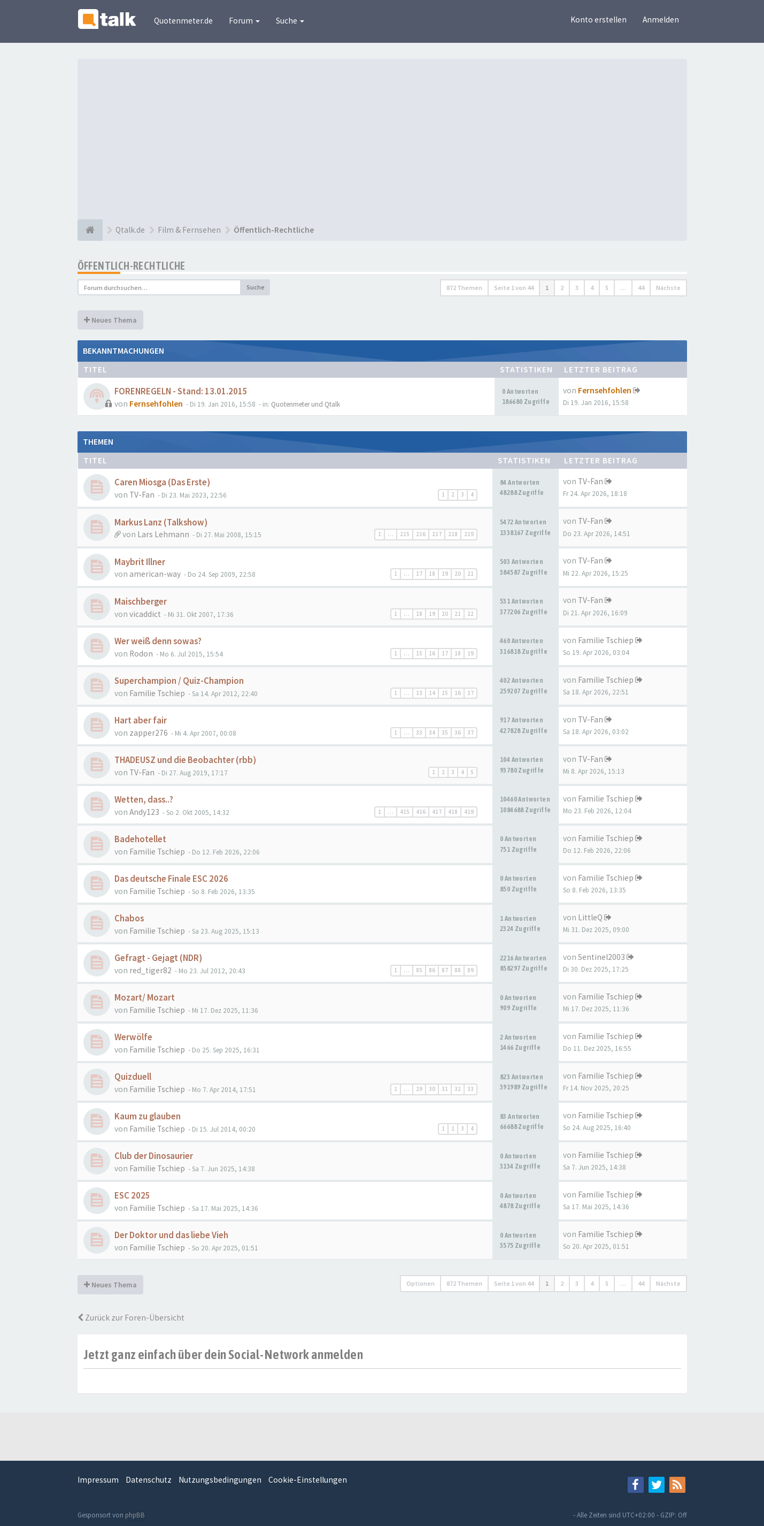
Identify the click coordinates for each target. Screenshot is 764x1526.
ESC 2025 (132, 1195)
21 (470, 573)
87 (445, 970)
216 (421, 534)
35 (445, 732)
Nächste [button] (668, 288)
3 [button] (576, 288)
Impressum (98, 1480)
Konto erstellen (598, 19)
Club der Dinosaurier (153, 1156)
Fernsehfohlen (156, 404)
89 (470, 970)
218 (453, 534)
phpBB (135, 1515)
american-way (155, 574)
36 (457, 732)
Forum (244, 21)
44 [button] (641, 288)
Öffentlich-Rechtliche (132, 266)
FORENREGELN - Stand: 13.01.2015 (181, 391)
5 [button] (606, 288)
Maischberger (140, 601)
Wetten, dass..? (143, 799)
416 (421, 811)
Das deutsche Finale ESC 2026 (171, 878)
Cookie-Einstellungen (307, 1480)
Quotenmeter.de (183, 21)
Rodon (141, 653)
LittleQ (590, 917)
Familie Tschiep (606, 640)
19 (445, 573)
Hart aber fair (140, 720)
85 (419, 970)
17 (419, 573)
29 (419, 1089)
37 (470, 732)
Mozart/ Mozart (144, 997)
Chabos (129, 918)
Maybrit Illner (139, 562)
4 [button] (591, 288)
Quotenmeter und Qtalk (305, 404)
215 (405, 534)
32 (457, 1089)
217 (437, 534)
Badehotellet (140, 839)
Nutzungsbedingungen (220, 1480)
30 (432, 1089)
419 (469, 811)
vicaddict (145, 614)
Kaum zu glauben (147, 1116)
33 (419, 732)
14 (432, 693)
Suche (290, 21)
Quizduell (132, 1076)
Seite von (514, 288)
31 (445, 1089)
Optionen (420, 1283)
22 (470, 613)
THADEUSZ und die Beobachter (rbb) (185, 760)
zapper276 (148, 733)
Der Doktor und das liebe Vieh (171, 1235)
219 (469, 534)
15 (419, 653)
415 (405, 811)
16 (432, 653)
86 (432, 970)
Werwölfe (133, 1037)
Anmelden (661, 19)
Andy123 (144, 812)
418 (453, 811)
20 (457, 573)
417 (437, 811)
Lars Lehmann (163, 534)
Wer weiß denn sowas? (158, 641)
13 (419, 693)
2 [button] (562, 288)
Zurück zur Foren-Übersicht (131, 1318)
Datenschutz (149, 1480)
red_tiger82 (150, 970)
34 (432, 732)
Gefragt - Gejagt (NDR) (158, 958)
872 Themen (464, 288)
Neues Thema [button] (110, 320)
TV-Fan (142, 495)
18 (432, 573)
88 (457, 970)
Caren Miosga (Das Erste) (162, 482)
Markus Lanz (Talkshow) (160, 522)
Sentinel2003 (601, 957)
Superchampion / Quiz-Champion (179, 680)
